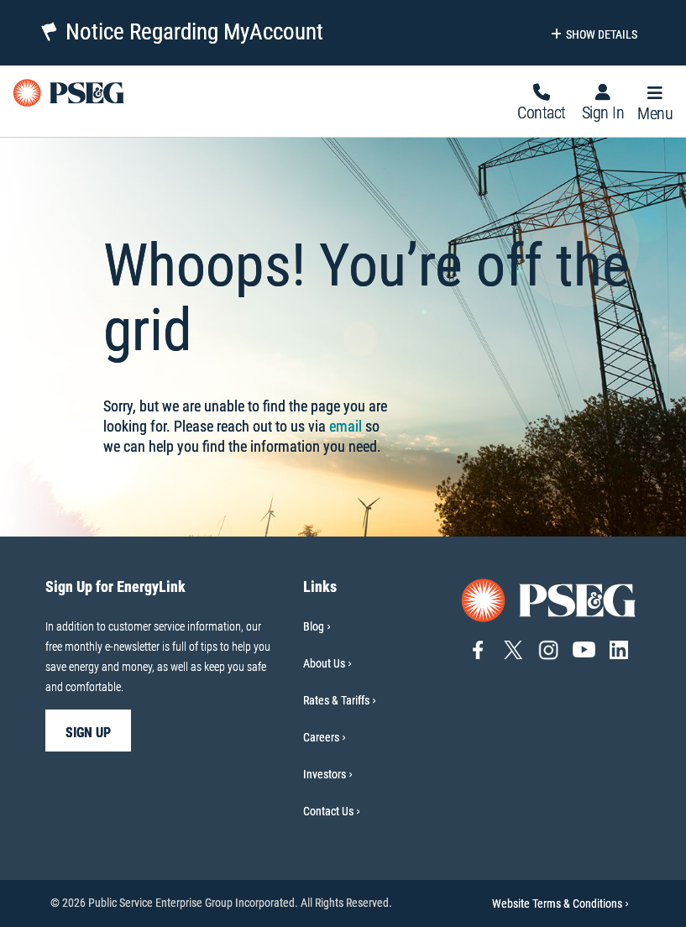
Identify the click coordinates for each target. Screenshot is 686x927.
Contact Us (328, 811)
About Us (324, 663)
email (345, 426)
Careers (321, 737)
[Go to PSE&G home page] (549, 599)
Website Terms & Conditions (560, 903)
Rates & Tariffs (336, 700)
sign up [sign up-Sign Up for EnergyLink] (88, 733)
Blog (313, 626)
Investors (324, 774)
